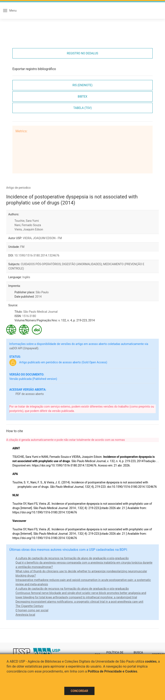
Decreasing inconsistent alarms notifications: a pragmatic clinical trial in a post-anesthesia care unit (79, 601)
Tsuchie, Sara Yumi (26, 220)
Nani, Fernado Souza (27, 225)
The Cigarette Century (29, 606)
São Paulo (42, 292)
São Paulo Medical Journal (40, 311)
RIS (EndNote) (83, 85)
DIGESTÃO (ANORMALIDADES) (82, 264)
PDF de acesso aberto (30, 394)
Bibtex (82, 96)
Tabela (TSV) (82, 108)
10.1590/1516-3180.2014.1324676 (36, 255)
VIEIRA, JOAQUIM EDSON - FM (42, 238)
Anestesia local (25, 614)
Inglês (26, 277)
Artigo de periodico (18, 187)
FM (22, 246)
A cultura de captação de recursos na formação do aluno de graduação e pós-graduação (72, 588)
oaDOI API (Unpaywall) (23, 348)
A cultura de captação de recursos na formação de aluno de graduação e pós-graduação (72, 558)
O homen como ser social (32, 610)
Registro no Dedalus (82, 53)
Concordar (79, 691)
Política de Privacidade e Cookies (112, 671)
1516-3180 (29, 316)
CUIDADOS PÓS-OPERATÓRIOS (41, 264)
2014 (38, 296)
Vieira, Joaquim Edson (28, 229)
